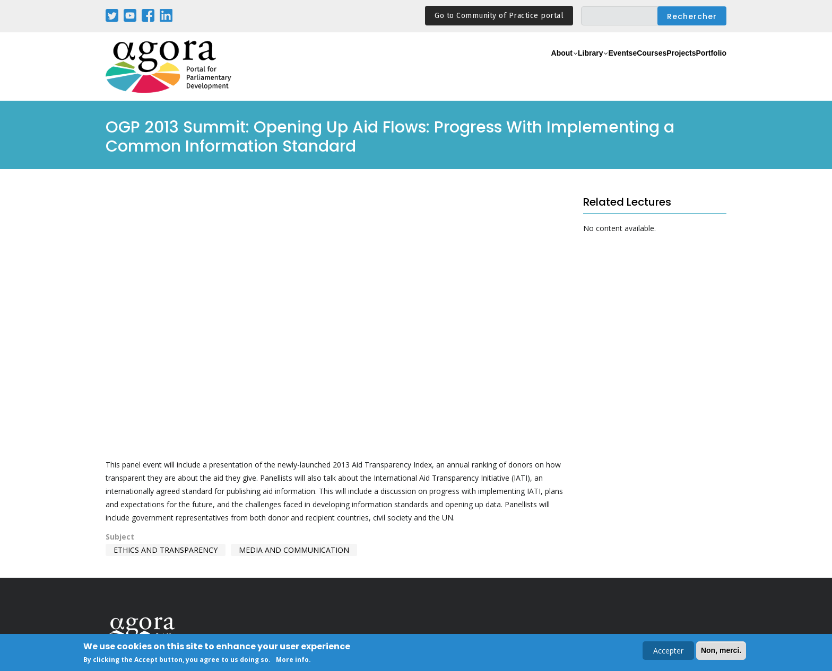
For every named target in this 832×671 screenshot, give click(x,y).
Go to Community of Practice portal (499, 15)
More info (292, 659)
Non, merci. (721, 650)
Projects (661, 67)
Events (572, 67)
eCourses (615, 67)
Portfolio (704, 67)
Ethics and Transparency (166, 550)
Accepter (668, 651)
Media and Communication (294, 550)
